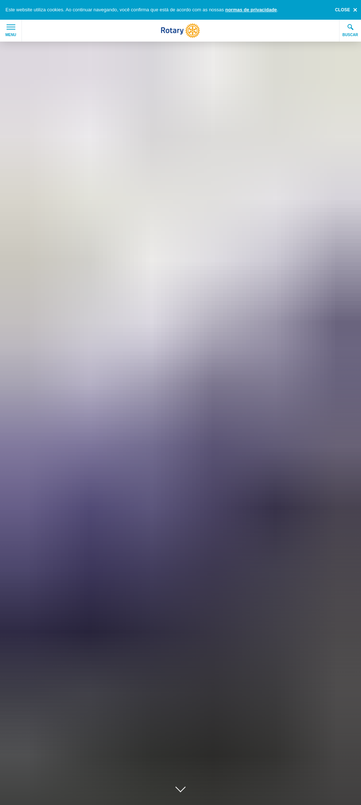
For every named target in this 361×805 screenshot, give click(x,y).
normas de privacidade (251, 9)
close (342, 9)
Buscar (350, 30)
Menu (10, 30)
